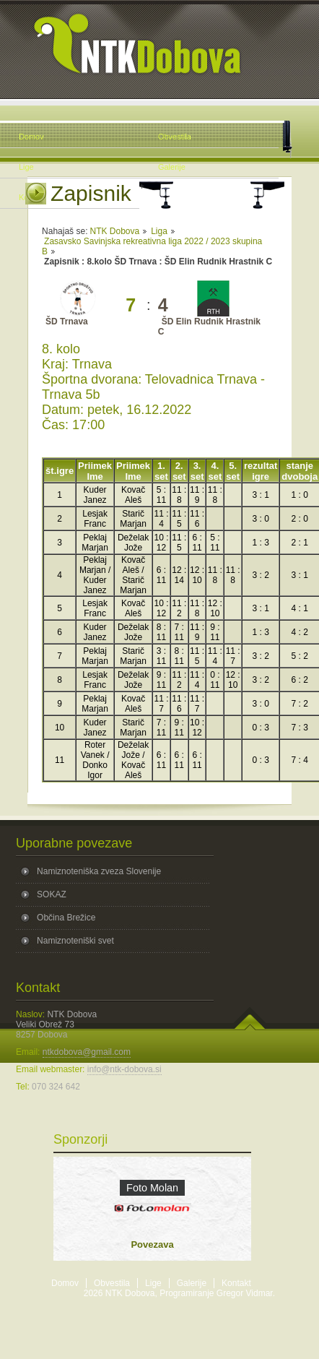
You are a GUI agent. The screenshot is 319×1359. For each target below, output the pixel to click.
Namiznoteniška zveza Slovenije (99, 871)
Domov (65, 1283)
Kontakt (236, 1283)
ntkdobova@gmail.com (87, 1052)
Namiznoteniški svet (75, 941)
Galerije (191, 1283)
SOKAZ (51, 894)
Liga (159, 231)
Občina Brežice (66, 918)
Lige (153, 1283)
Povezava (152, 1244)
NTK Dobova (114, 231)
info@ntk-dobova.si (124, 1069)
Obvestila (112, 1283)
